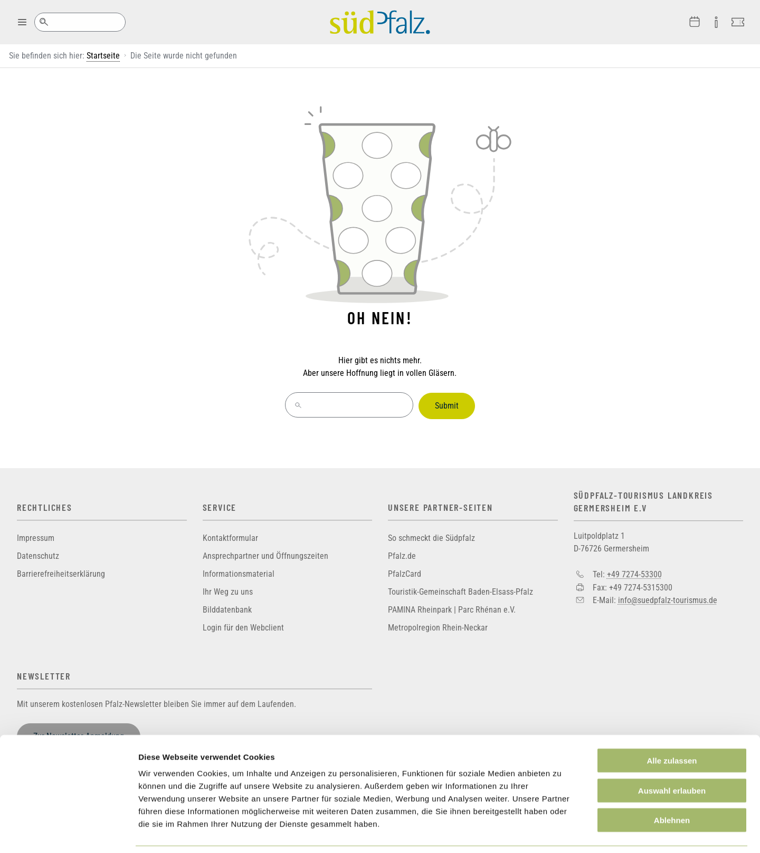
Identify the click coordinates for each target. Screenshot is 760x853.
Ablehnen (672, 785)
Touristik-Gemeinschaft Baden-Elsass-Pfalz (460, 590)
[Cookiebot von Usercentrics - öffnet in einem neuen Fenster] (68, 832)
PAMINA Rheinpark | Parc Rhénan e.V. (452, 608)
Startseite (103, 56)
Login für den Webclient (243, 626)
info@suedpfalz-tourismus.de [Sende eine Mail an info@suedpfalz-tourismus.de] (667, 598)
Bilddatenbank (227, 608)
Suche (43, 22)
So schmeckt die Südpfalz (431, 536)
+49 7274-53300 (634, 572)
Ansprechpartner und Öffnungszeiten (265, 554)
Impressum (35, 536)
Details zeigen (561, 832)
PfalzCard (404, 572)
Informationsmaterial (238, 572)
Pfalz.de (402, 554)
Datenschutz (38, 554)
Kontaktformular (230, 536)
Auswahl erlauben (672, 756)
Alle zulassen (672, 726)
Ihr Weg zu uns (228, 590)
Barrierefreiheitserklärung (61, 572)
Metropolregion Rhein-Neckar (438, 626)
